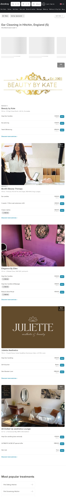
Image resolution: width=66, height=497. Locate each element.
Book (62, 116)
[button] (15, 4)
